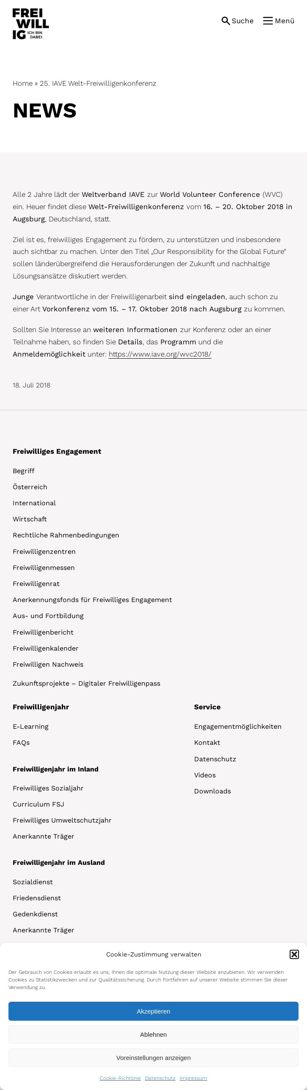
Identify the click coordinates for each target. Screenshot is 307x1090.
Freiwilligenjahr (41, 707)
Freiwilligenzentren (44, 552)
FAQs (21, 742)
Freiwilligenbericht (43, 632)
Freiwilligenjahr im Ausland (59, 862)
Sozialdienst (33, 882)
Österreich (30, 487)
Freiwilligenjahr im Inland (56, 769)
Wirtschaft (30, 519)
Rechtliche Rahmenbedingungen (66, 535)
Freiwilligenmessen (44, 568)
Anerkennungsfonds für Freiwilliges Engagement (92, 600)
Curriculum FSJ (38, 804)
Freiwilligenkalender (46, 648)
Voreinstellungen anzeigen (153, 1057)
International (34, 503)
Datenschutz (160, 1078)
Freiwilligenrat (36, 584)
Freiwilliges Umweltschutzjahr (62, 820)
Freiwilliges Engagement (57, 451)
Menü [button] (284, 20)
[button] (294, 954)
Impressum (193, 1078)
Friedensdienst (37, 898)
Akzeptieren (153, 1011)
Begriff (24, 471)
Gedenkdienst (35, 914)
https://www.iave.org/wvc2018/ (160, 354)
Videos (205, 775)
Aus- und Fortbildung (48, 616)
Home (23, 83)
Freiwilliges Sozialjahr (48, 788)
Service (207, 707)
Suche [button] (243, 20)
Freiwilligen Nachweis (48, 664)
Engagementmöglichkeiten (238, 726)
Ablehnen (153, 1034)
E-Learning (31, 726)
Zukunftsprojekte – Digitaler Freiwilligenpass (86, 683)
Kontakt (207, 742)
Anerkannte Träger (43, 836)
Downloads (212, 791)
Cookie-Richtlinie (120, 1078)
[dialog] (153, 1016)
